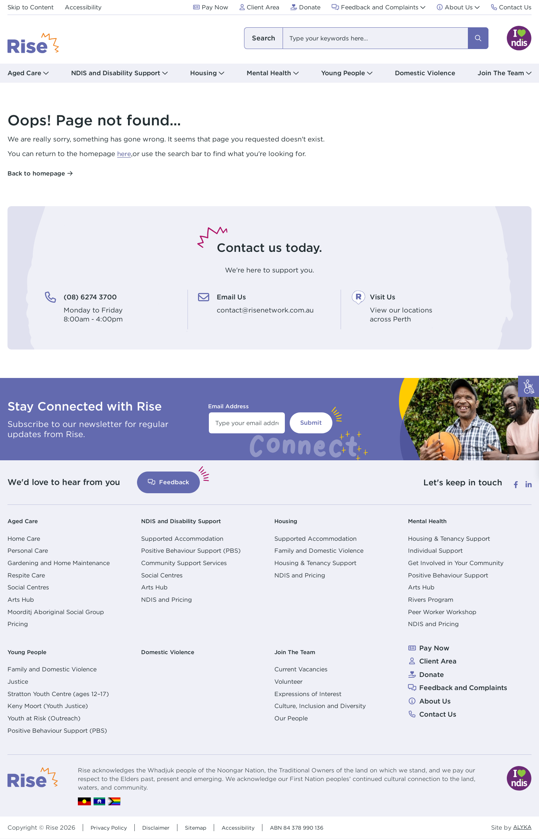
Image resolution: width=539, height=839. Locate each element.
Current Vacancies (301, 669)
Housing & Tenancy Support (315, 563)
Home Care (23, 538)
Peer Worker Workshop (442, 612)
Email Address (228, 406)
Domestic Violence (425, 73)
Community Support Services (184, 563)
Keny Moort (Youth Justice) (47, 706)
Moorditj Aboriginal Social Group (55, 612)
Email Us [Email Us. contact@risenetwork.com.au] (235, 296)
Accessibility (250, 827)
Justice (17, 681)
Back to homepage (36, 173)
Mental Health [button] (269, 73)
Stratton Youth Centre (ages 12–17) (58, 694)
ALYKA (521, 827)
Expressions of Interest (307, 694)
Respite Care (26, 575)
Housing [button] (203, 73)
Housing (288, 520)
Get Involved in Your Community (455, 563)
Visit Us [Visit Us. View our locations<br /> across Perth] (385, 296)
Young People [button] (343, 73)
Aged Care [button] (24, 73)
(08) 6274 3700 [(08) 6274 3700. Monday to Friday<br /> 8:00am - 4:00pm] (97, 296)
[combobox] (365, 38)
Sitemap (204, 827)
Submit (311, 423)
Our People (291, 718)
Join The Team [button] (501, 73)
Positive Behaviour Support (448, 575)
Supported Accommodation (182, 538)
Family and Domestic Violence (318, 550)
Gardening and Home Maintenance (58, 563)
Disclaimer (162, 827)
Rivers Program (430, 599)
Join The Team (298, 651)
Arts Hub (20, 599)
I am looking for (263, 38)
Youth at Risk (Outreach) (43, 718)
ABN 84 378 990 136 (315, 827)
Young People (30, 651)
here (124, 153)
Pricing (17, 624)
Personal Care (27, 550)
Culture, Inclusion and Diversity (320, 706)
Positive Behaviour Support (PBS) (191, 550)
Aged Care (25, 520)
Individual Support (435, 550)
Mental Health (431, 520)
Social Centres (28, 587)
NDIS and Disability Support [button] (115, 73)
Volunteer (288, 681)
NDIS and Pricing (166, 599)
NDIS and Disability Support (188, 520)
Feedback (168, 482)
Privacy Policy (111, 827)
